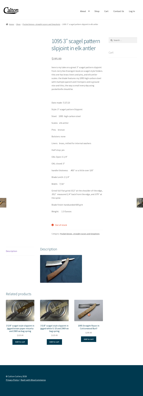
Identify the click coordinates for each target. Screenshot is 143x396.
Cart (106, 11)
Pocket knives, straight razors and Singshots (41, 24)
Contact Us (118, 11)
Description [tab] (11, 251)
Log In (132, 11)
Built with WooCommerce (33, 380)
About (83, 11)
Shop (97, 11)
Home (11, 24)
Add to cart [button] (20, 342)
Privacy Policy (12, 380)
